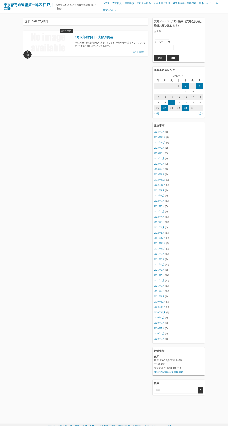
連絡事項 (129, 3)
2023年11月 (159, 137)
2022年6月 (159, 206)
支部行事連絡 (66, 31)
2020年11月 (159, 307)
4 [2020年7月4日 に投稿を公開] (199, 86)
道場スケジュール (208, 3)
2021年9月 (159, 254)
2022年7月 (159, 201)
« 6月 (156, 113)
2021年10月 (160, 248)
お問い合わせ (110, 10)
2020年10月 (160, 312)
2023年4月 (159, 158)
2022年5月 (159, 211)
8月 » (200, 113)
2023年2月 (159, 169)
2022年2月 (159, 227)
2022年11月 (159, 179)
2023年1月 (159, 174)
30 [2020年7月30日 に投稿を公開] (185, 108)
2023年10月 (160, 142)
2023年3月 (159, 164)
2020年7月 (159, 328)
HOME (106, 3)
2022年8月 (159, 195)
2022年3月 (159, 222)
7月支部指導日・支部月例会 (94, 37)
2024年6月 (159, 132)
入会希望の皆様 (162, 3)
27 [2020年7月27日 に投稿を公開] (164, 108)
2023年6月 (159, 153)
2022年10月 (160, 185)
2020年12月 (160, 301)
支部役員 (117, 3)
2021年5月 (159, 275)
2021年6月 (159, 270)
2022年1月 (159, 233)
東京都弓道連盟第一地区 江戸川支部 (28, 6)
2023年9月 (159, 148)
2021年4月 (159, 280)
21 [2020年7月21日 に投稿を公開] (171, 102)
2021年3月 (159, 286)
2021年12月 (160, 238)
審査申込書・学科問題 (184, 3)
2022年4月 (159, 217)
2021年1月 (159, 296)
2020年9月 (159, 317)
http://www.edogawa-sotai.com (168, 372)
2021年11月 (159, 243)
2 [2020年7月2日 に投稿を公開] (185, 86)
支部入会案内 (144, 3)
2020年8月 (159, 323)
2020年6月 (159, 333)
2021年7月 (159, 264)
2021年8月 (159, 259)
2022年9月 (159, 190)
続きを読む (139, 52)
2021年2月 (159, 291)
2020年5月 (159, 339)
